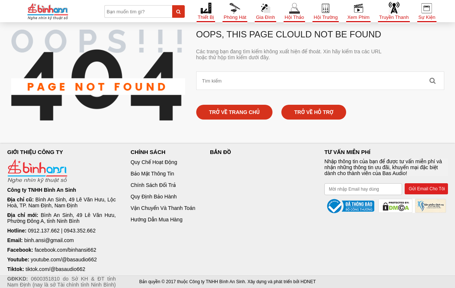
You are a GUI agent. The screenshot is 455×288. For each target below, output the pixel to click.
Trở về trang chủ (234, 112)
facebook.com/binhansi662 (65, 250)
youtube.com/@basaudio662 (64, 259)
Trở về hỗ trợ (314, 112)
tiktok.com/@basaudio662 (55, 269)
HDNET (308, 281)
